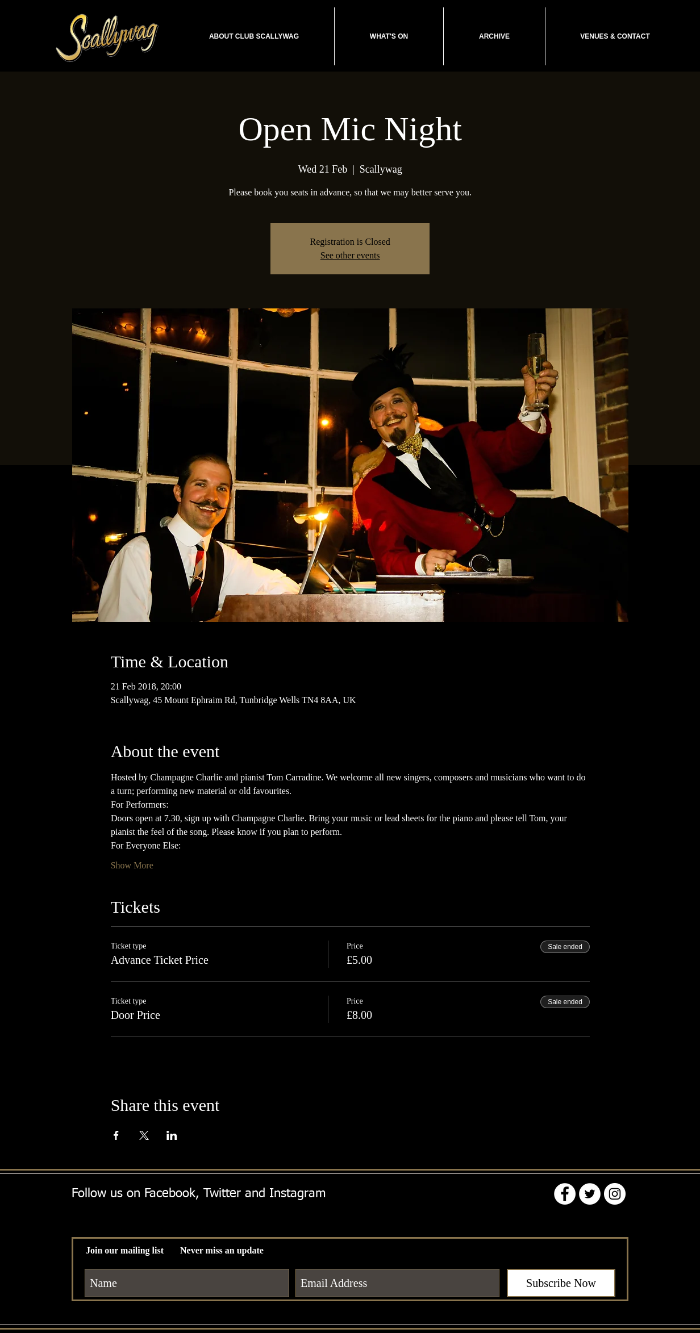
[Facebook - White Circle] (565, 1194)
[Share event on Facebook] (116, 1135)
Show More (132, 865)
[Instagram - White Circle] (615, 1194)
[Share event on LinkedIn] (171, 1135)
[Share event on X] (144, 1135)
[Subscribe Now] (561, 1283)
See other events (350, 255)
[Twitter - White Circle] (590, 1194)
